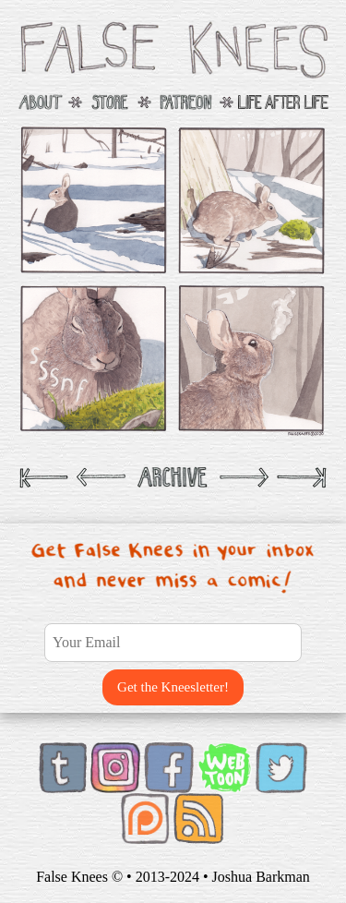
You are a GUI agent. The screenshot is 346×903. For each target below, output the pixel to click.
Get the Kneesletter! (173, 687)
